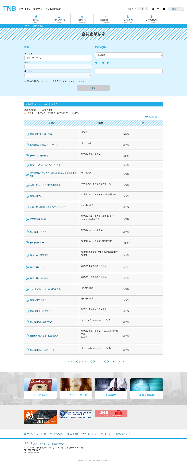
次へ (120, 361)
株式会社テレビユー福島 (41, 134)
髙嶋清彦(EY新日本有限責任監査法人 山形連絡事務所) (53, 174)
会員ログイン (176, 9)
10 (114, 361)
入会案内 (128, 20)
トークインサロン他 (76, 395)
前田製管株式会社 (38, 219)
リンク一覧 (41, 434)
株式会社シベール (38, 242)
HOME (26, 26)
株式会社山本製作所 (39, 278)
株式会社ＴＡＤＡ (38, 232)
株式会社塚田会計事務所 (41, 322)
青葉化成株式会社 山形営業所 (44, 336)
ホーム (35, 20)
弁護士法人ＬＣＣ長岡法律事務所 (45, 185)
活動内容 (82, 20)
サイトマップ (106, 434)
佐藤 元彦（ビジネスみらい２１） (46, 165)
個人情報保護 (72, 434)
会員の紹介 (105, 20)
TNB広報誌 (40, 395)
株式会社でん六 (37, 196)
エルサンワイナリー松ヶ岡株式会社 (46, 289)
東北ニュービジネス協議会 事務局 (44, 444)
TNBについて (58, 20)
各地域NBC (151, 20)
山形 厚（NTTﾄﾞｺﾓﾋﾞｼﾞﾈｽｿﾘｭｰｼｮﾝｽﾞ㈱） (48, 207)
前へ (65, 361)
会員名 (51, 123)
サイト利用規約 (56, 434)
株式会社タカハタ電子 (40, 311)
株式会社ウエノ (37, 267)
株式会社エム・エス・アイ (42, 350)
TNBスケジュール (89, 434)
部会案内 (111, 395)
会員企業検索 (146, 395)
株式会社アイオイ (38, 300)
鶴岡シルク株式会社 (39, 255)
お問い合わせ (121, 434)
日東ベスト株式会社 (39, 155)
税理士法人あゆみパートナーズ (44, 145)
